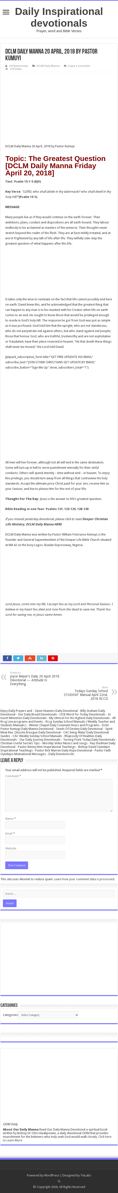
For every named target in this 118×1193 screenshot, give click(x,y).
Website (10, 848)
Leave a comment (79, 66)
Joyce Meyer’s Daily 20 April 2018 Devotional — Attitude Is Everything (34, 678)
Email (10, 833)
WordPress (51, 1175)
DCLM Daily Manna (48, 66)
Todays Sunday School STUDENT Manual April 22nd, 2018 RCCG (83, 693)
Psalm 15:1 (28, 197)
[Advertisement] (58, 108)
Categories (10, 1015)
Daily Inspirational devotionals (59, 17)
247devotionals (18, 66)
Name (10, 818)
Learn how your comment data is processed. (84, 879)
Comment (13, 776)
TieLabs (85, 1175)
